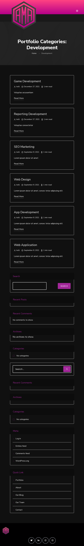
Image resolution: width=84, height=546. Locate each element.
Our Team (20, 502)
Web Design (22, 179)
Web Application (25, 245)
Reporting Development (30, 114)
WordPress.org (22, 460)
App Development (26, 212)
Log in (18, 438)
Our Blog (19, 495)
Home (34, 53)
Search (16, 276)
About (18, 487)
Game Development (27, 81)
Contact (19, 509)
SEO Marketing (24, 147)
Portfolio (19, 480)
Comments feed (23, 453)
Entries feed (21, 446)
